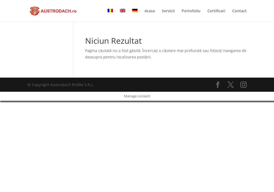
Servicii (168, 11)
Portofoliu (191, 11)
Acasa (149, 11)
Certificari (216, 11)
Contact (239, 11)
